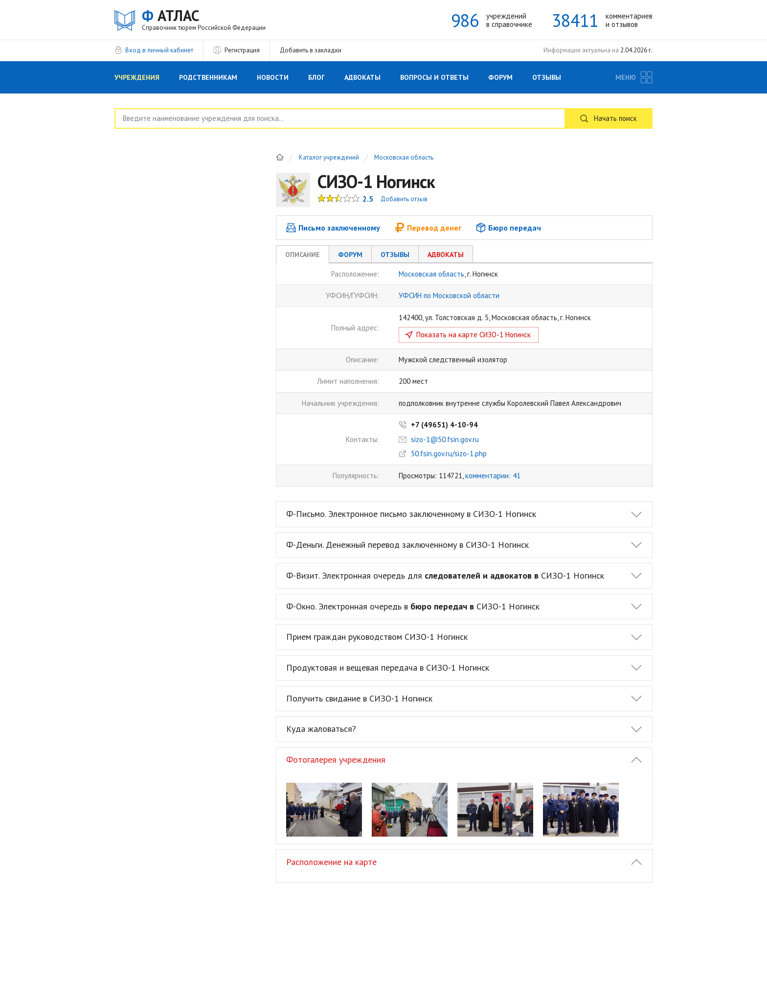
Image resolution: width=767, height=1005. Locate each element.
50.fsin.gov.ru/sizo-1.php (449, 453)
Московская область (403, 158)
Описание (302, 254)
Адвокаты (362, 77)
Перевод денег (428, 227)
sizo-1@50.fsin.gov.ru (445, 439)
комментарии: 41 (492, 475)
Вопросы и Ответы (434, 77)
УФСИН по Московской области (449, 295)
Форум (500, 77)
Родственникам (208, 77)
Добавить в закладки (310, 50)
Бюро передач (508, 227)
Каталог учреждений (329, 158)
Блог (316, 77)
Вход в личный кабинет (159, 50)
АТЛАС (204, 19)
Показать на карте (473, 334)
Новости (273, 77)
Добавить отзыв (404, 199)
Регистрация (242, 50)
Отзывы (546, 77)
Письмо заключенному (333, 227)
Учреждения (136, 77)
